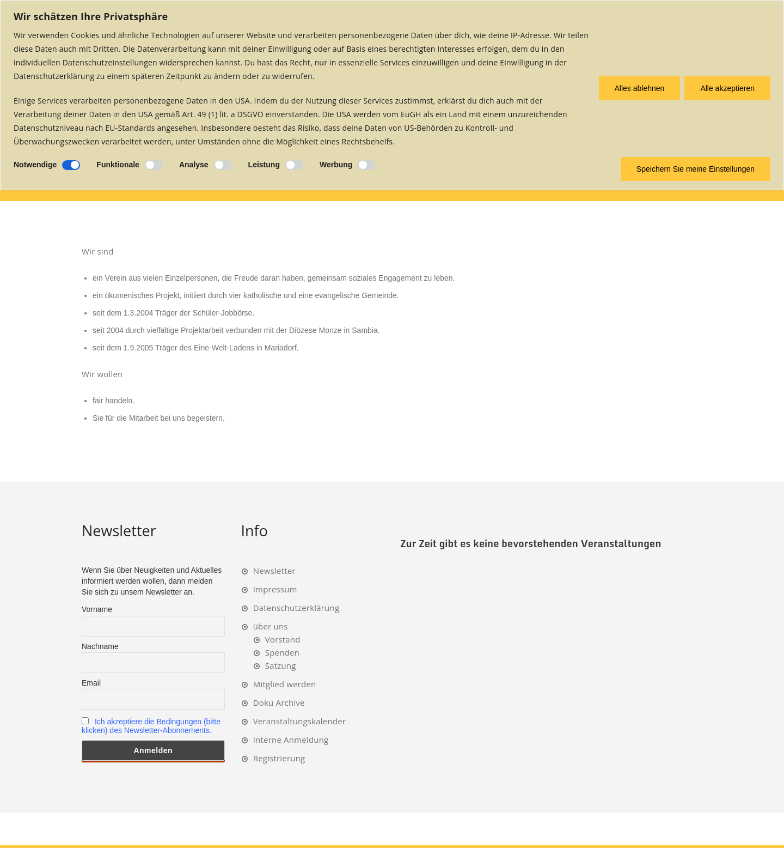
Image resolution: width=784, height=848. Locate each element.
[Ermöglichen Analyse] (223, 165)
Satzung (280, 665)
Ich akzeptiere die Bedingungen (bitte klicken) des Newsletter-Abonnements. (151, 726)
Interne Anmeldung (291, 739)
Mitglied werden (284, 684)
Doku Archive (279, 702)
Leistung (264, 164)
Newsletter (274, 570)
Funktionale (117, 164)
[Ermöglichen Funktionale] (154, 165)
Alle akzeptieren (727, 88)
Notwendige (35, 164)
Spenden (282, 652)
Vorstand (283, 639)
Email (91, 683)
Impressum (275, 589)
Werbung (336, 164)
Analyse (194, 164)
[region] (392, 95)
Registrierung (279, 758)
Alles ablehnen (640, 88)
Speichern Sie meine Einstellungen (695, 169)
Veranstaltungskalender (299, 721)
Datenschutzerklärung (296, 607)
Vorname (97, 609)
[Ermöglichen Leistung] (294, 165)
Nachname (100, 646)
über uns (270, 626)
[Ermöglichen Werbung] (367, 165)
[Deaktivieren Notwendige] (71, 165)
